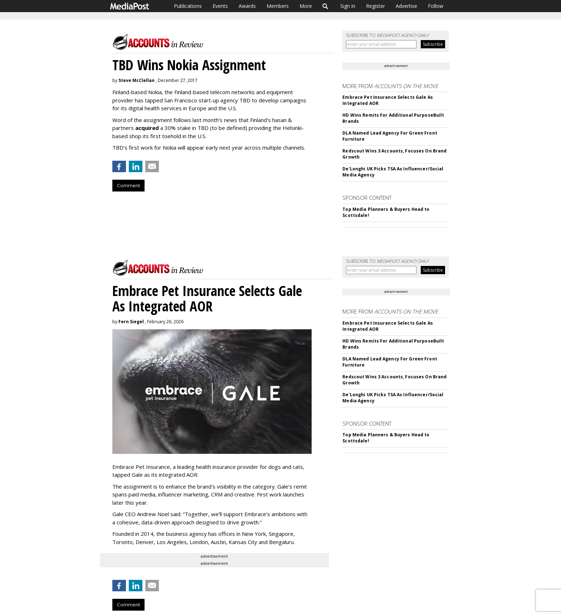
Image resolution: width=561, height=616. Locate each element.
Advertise (406, 6)
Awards (247, 6)
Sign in (347, 6)
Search (325, 6)
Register (375, 6)
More (305, 6)
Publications (188, 6)
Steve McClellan (136, 80)
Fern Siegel (131, 322)
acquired (147, 127)
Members (278, 6)
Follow (435, 6)
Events (220, 6)
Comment (128, 185)
